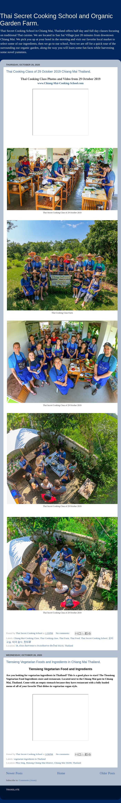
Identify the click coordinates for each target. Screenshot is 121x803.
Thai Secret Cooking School (94, 638)
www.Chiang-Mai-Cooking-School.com (61, 83)
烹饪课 (27, 642)
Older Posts (107, 773)
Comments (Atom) (27, 780)
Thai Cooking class (49, 638)
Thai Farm (64, 638)
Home (61, 773)
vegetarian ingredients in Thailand (30, 759)
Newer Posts (14, 773)
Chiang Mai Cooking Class (26, 638)
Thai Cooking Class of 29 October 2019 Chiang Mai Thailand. (48, 71)
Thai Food (75, 638)
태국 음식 (17, 642)
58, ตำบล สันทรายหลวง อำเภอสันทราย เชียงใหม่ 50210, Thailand (44, 645)
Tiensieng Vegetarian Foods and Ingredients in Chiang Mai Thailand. (53, 662)
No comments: (63, 633)
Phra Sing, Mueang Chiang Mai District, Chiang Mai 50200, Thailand (48, 763)
